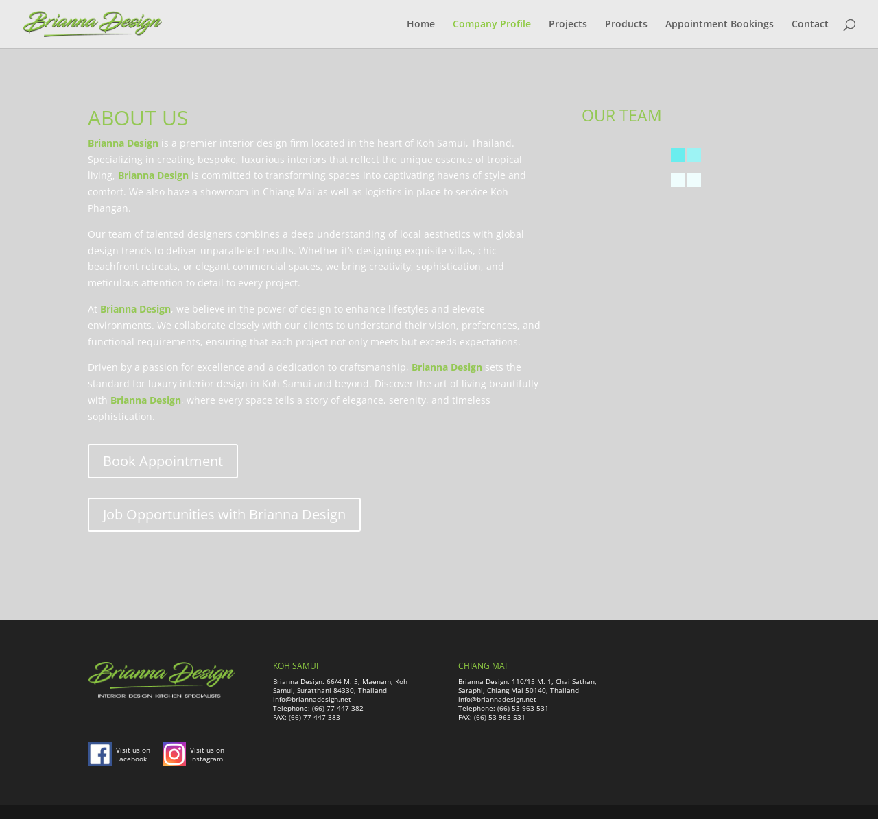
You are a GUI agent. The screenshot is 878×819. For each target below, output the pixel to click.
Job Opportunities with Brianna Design (224, 514)
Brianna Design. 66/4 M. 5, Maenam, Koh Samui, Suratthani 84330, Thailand (340, 685)
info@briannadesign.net (312, 699)
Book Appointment (163, 461)
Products (626, 24)
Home (421, 24)
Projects (568, 24)
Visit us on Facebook (133, 754)
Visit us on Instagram (207, 754)
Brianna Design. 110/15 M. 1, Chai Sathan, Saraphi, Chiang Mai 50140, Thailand (527, 685)
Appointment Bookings (719, 24)
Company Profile (492, 24)
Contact (810, 24)
